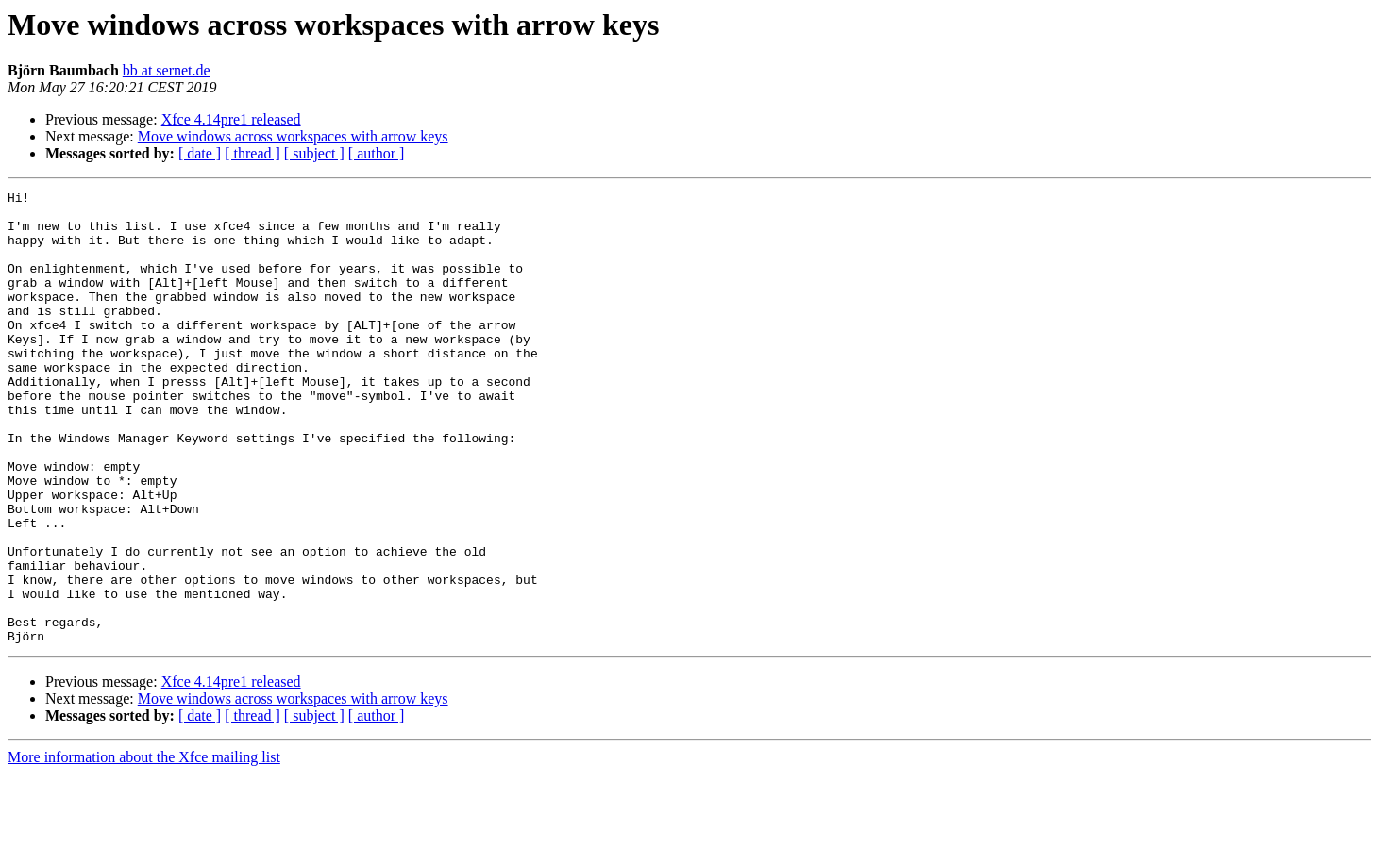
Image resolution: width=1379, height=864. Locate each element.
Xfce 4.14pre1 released (231, 119)
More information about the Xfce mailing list (144, 847)
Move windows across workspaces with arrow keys (293, 136)
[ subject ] (314, 153)
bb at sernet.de (166, 70)
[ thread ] (252, 153)
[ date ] (199, 153)
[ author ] (376, 153)
